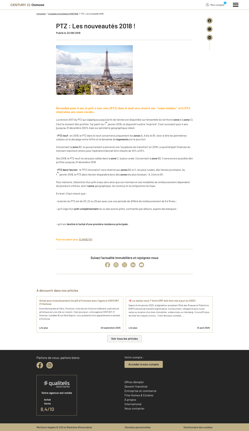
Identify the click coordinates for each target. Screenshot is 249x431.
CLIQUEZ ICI (85, 239)
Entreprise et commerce (140, 391)
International (132, 404)
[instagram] (49, 365)
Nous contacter (134, 408)
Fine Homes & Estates (138, 395)
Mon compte (215, 5)
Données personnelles (138, 427)
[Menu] (236, 4)
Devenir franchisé (135, 386)
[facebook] (40, 365)
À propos (130, 399)
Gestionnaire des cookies (197, 427)
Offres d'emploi (134, 382)
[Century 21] (27, 5)
